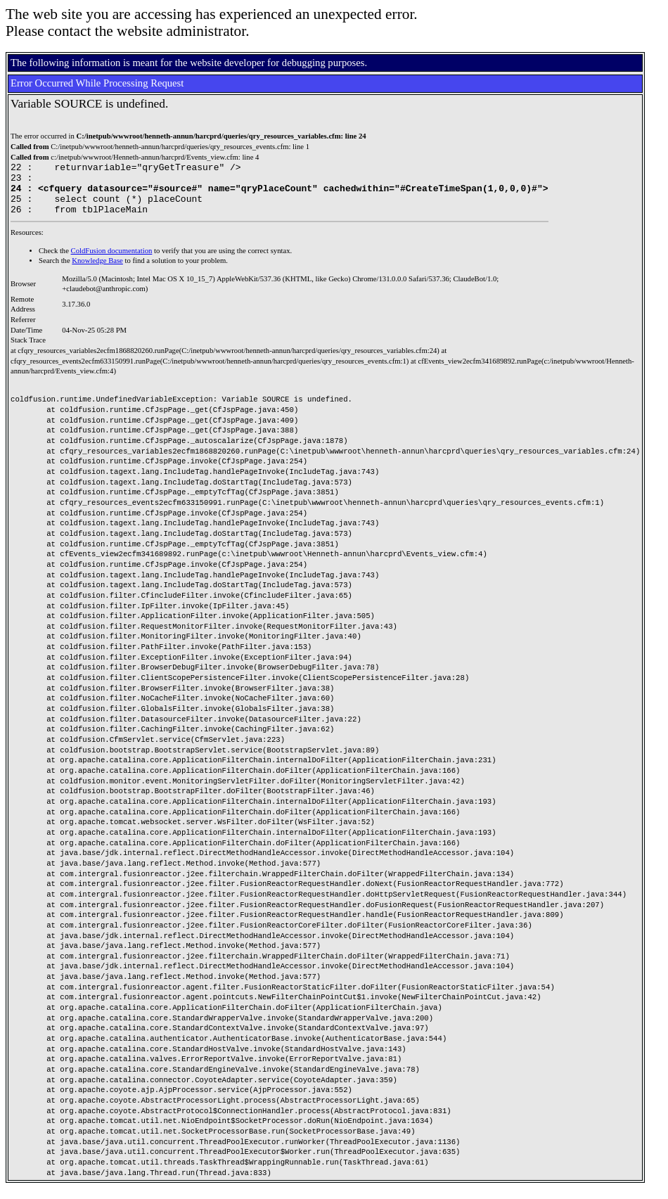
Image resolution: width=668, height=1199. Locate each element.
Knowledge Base (97, 271)
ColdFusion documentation (112, 261)
